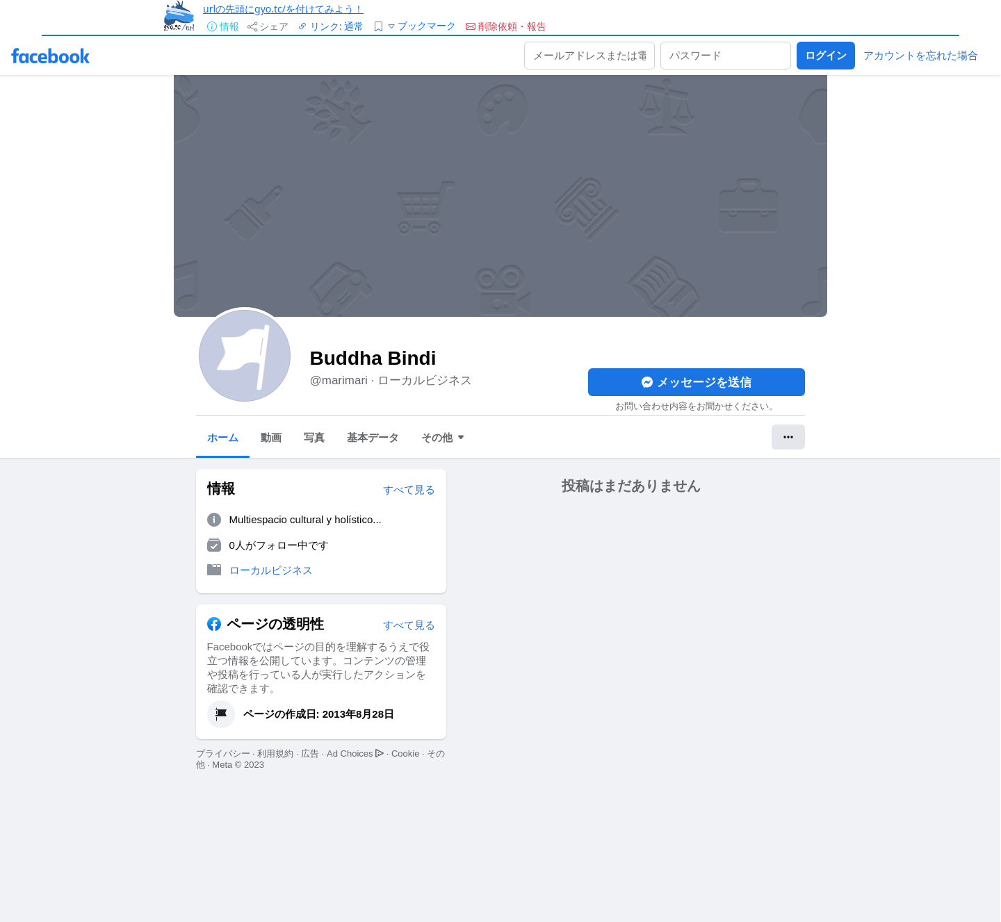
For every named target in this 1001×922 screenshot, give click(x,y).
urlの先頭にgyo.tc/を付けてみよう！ (283, 8)
